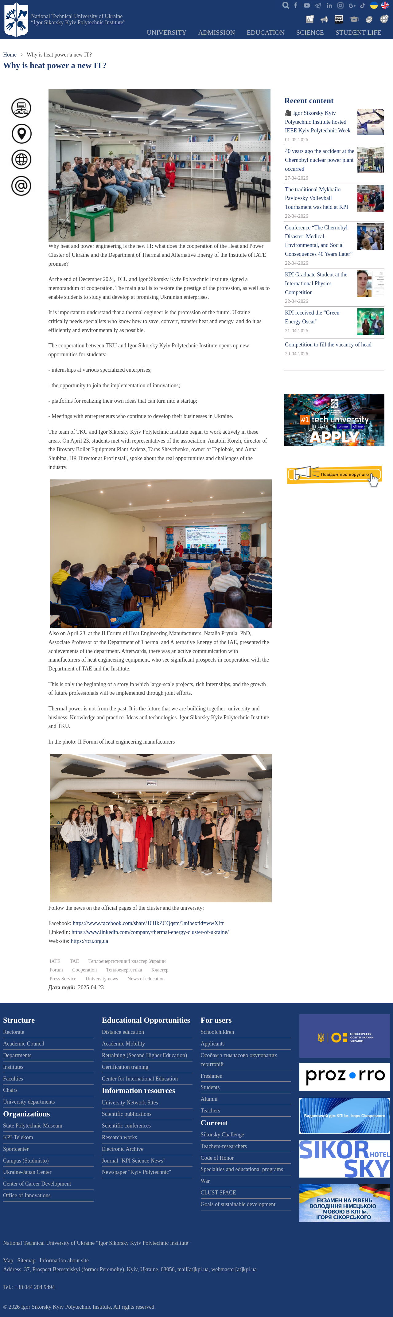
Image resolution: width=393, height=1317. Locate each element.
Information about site (64, 1260)
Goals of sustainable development (238, 1204)
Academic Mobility (123, 1044)
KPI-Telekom (18, 1137)
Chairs (10, 1090)
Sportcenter (16, 1149)
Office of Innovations (27, 1195)
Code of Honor (217, 1158)
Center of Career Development (37, 1184)
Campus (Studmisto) (26, 1161)
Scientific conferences (126, 1126)
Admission (216, 32)
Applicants (213, 1044)
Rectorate (13, 1032)
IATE (55, 961)
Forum (56, 970)
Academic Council (23, 1044)
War (205, 1181)
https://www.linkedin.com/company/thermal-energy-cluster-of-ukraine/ (150, 932)
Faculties (13, 1079)
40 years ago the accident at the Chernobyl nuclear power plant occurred (319, 160)
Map (8, 1260)
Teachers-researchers (224, 1146)
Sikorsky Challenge (222, 1134)
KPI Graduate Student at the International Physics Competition (316, 283)
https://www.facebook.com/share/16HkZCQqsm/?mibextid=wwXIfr (148, 923)
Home (10, 55)
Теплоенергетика (124, 970)
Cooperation (84, 970)
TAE (74, 961)
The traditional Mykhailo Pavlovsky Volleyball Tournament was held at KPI (316, 198)
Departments (17, 1055)
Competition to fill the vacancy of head (328, 345)
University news (102, 979)
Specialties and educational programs (242, 1169)
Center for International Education (140, 1079)
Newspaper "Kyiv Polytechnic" (136, 1172)
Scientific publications (126, 1114)
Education (266, 32)
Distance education (123, 1032)
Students (210, 1087)
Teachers (210, 1111)
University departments (29, 1102)
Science (310, 32)
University (167, 32)
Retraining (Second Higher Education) (144, 1055)
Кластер (160, 970)
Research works (119, 1137)
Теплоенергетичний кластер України (127, 961)
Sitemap (27, 1260)
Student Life (358, 32)
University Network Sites (130, 1103)
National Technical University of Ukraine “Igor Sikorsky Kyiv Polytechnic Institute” (78, 19)
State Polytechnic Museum (32, 1126)
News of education (146, 979)
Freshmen (212, 1076)
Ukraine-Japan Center (27, 1172)
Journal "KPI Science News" (133, 1161)
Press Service (63, 979)
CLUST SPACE (218, 1193)
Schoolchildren (217, 1032)
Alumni (209, 1099)
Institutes (13, 1067)
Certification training (125, 1067)
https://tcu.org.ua (89, 941)
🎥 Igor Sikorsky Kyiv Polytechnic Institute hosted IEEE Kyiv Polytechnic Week (318, 122)
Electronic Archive (122, 1149)
